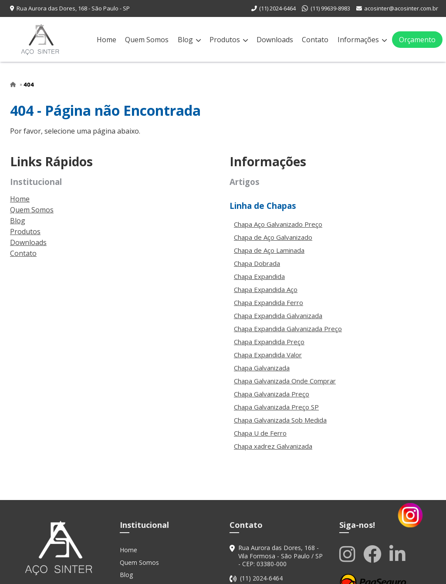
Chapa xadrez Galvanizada (273, 446)
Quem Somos (147, 39)
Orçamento (417, 39)
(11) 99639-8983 (330, 8)
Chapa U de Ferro (260, 433)
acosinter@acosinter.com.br (401, 8)
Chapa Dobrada (257, 263)
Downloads (275, 39)
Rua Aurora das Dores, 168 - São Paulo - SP (73, 8)
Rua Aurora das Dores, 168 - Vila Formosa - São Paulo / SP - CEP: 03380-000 (280, 555)
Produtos (228, 39)
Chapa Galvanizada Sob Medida (280, 420)
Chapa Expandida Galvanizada (278, 315)
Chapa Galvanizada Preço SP (276, 407)
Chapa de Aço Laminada (269, 250)
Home (106, 39)
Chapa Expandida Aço (265, 289)
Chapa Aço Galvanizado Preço (278, 224)
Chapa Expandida (259, 276)
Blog (189, 39)
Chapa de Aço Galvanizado (273, 237)
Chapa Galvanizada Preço (271, 393)
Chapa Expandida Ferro (268, 302)
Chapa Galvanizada (262, 367)
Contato (315, 39)
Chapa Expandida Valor (268, 354)
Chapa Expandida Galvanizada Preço (288, 328)
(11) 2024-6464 (277, 8)
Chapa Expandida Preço (269, 341)
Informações (362, 39)
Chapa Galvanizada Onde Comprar (285, 380)
